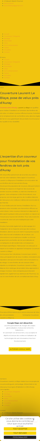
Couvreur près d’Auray (8, 108)
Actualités (7, 50)
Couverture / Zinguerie (12, 36)
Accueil (6, 34)
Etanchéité (8, 41)
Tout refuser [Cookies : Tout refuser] (20, 433)
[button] (20, 57)
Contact (7, 52)
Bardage (7, 38)
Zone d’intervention (11, 45)
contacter (18, 315)
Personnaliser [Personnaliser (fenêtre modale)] (20, 437)
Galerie (6, 47)
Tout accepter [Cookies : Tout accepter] (20, 429)
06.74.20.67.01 (20, 318)
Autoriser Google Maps (20, 349)
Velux (6, 43)
